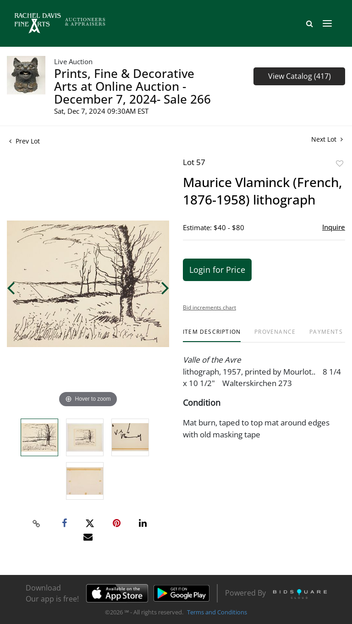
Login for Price (217, 269)
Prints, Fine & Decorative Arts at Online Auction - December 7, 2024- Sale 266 (132, 86)
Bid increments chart (209, 307)
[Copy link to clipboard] (36, 523)
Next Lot (327, 139)
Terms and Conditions (217, 612)
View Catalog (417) (299, 76)
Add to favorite (339, 163)
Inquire (333, 227)
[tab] (212, 335)
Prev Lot (24, 141)
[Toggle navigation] (327, 23)
